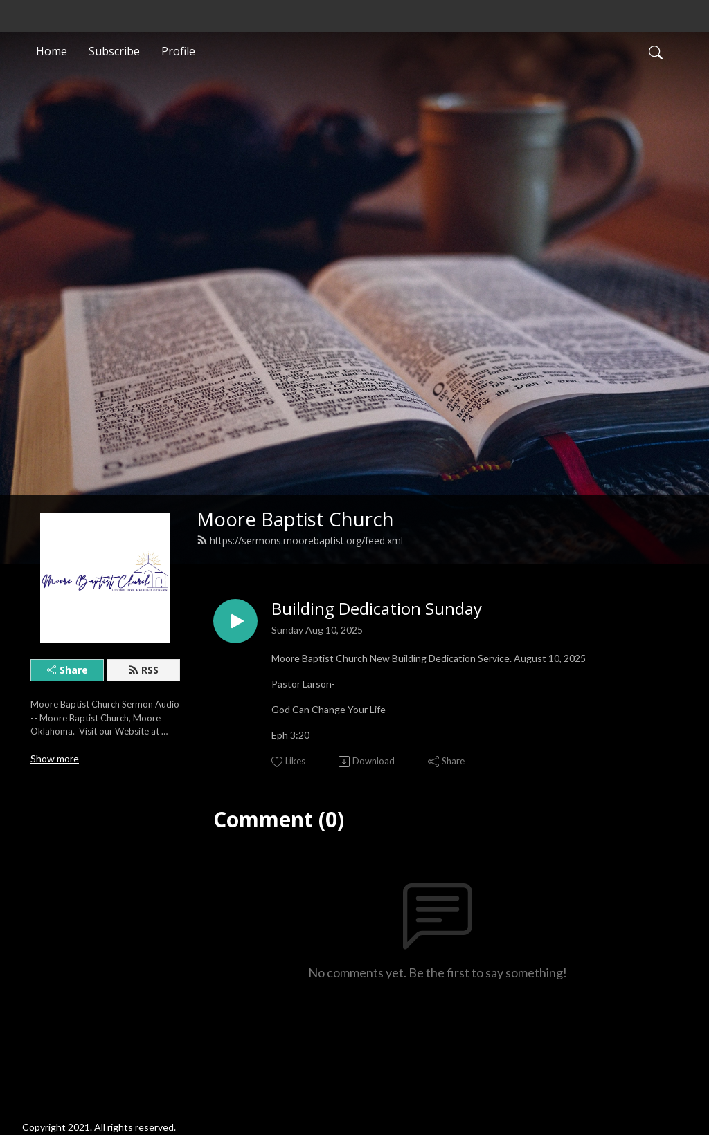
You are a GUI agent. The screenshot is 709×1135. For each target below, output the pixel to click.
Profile (178, 51)
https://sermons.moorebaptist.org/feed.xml (300, 540)
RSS (143, 669)
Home (51, 51)
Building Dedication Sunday (376, 609)
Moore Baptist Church (295, 519)
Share (67, 669)
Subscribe (114, 51)
